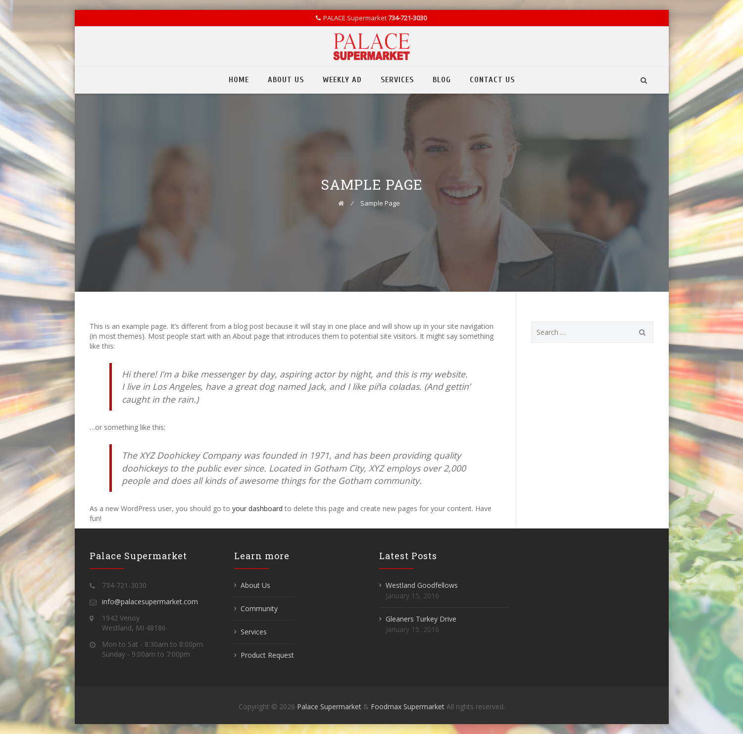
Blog (442, 79)
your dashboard (257, 508)
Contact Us (492, 79)
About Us (286, 79)
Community (259, 608)
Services (397, 79)
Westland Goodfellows (422, 585)
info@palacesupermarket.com (150, 601)
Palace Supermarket (330, 706)
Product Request (267, 655)
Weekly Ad (342, 79)
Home (239, 79)
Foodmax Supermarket (408, 706)
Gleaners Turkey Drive (421, 619)
